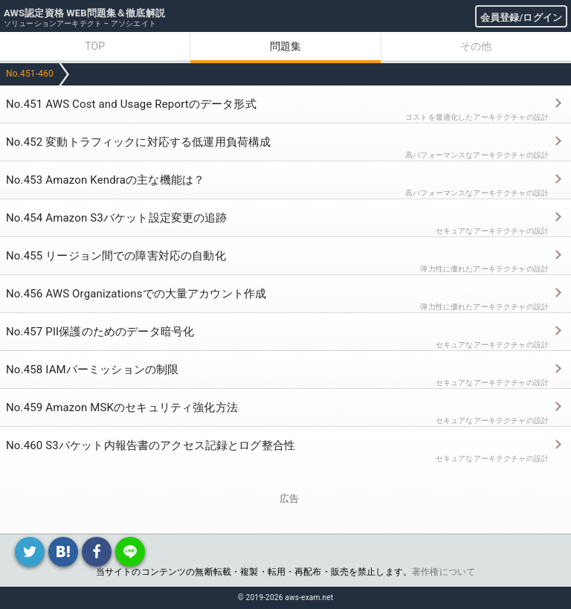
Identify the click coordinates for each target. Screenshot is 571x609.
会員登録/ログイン (521, 17)
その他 (475, 46)
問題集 (285, 46)
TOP (95, 46)
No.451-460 (30, 73)
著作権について (443, 572)
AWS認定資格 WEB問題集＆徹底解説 (84, 13)
